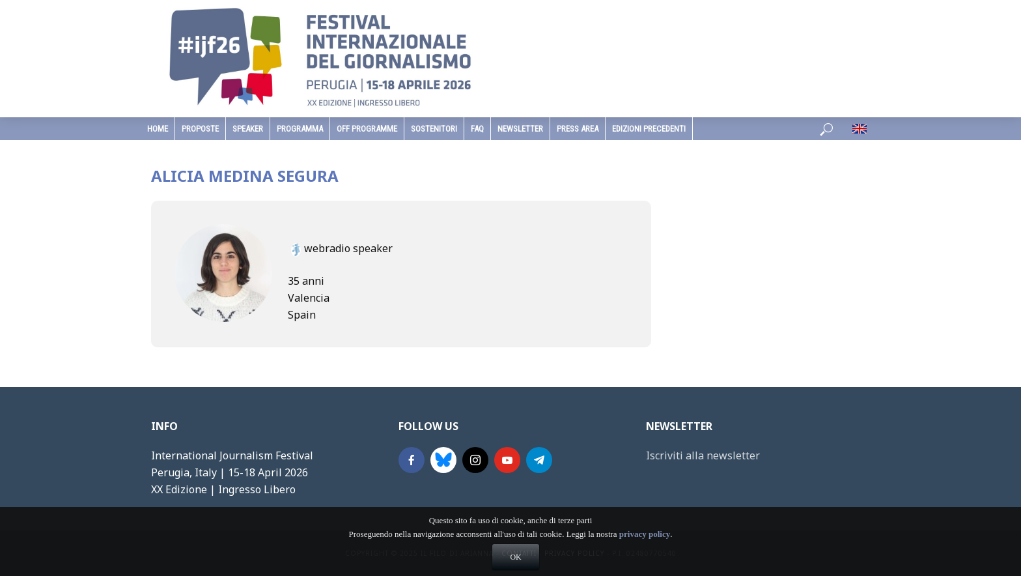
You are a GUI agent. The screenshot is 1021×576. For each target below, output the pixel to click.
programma (300, 129)
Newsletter (520, 129)
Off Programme (367, 129)
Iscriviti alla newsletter (703, 455)
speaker (247, 129)
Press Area (577, 129)
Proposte (200, 129)
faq (477, 129)
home (157, 129)
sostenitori (434, 129)
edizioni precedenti (649, 129)
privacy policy (644, 552)
